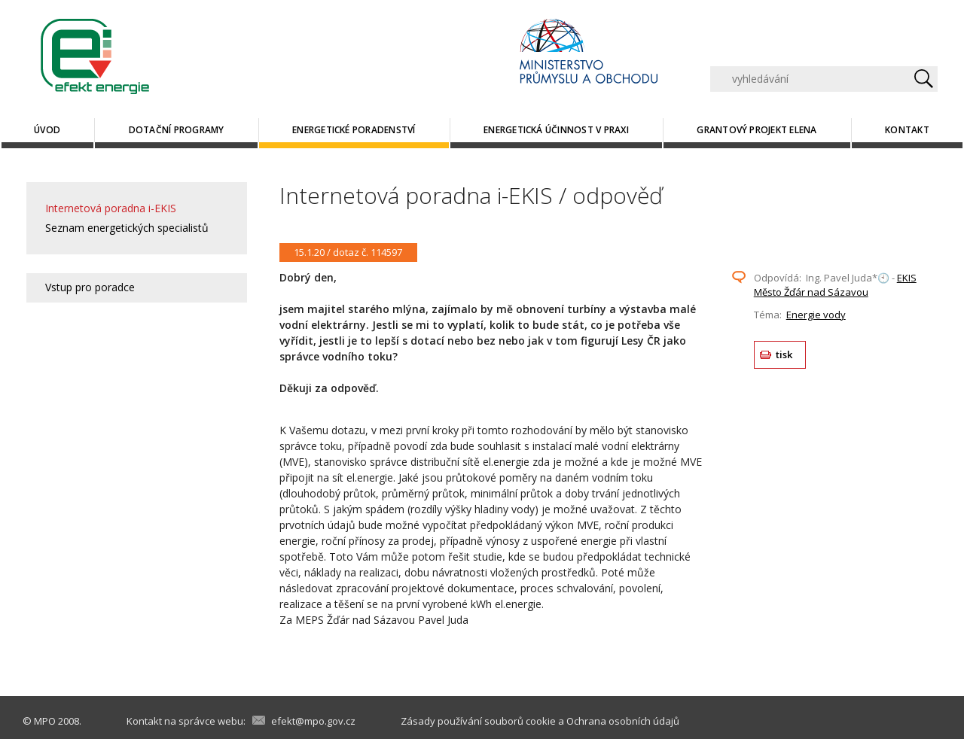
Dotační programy (176, 129)
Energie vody (816, 314)
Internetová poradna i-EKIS (110, 208)
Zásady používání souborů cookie (478, 721)
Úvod (47, 129)
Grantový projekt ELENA (756, 129)
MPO (45, 721)
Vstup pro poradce (90, 287)
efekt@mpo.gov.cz (313, 721)
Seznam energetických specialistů (127, 227)
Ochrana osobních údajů (622, 721)
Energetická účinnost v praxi (556, 129)
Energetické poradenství (354, 129)
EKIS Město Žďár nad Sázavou (835, 285)
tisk (784, 354)
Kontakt (907, 129)
